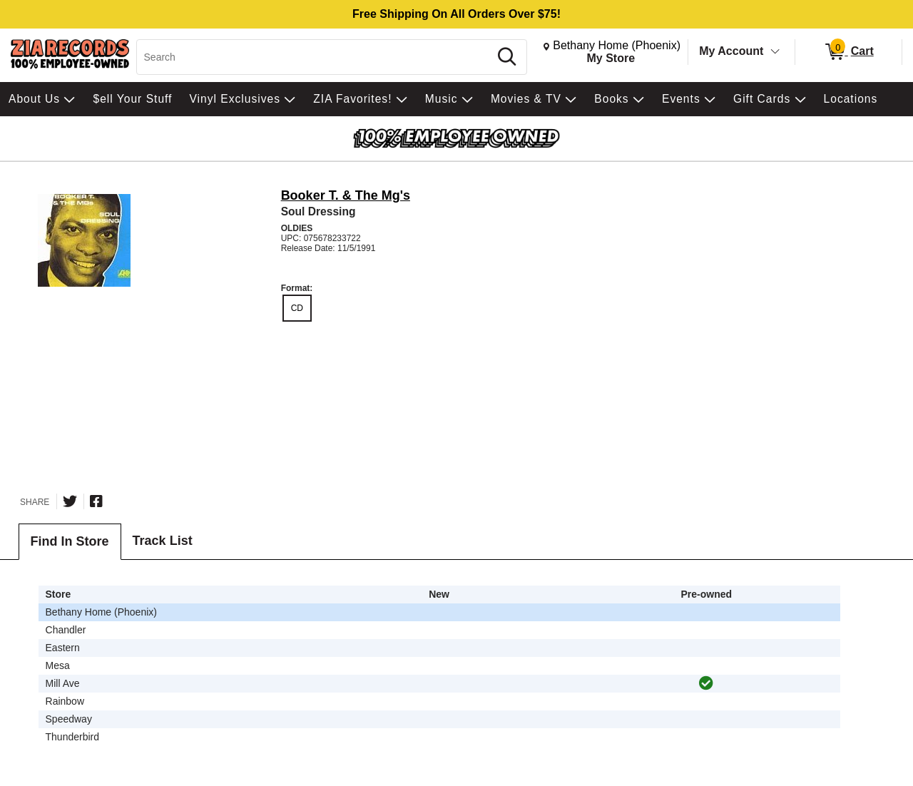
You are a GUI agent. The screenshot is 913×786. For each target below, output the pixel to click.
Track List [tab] (163, 541)
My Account (731, 51)
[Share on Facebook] (96, 501)
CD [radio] (297, 308)
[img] (706, 683)
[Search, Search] (315, 57)
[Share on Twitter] (70, 501)
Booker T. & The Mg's (345, 195)
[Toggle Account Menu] (775, 52)
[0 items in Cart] (848, 52)
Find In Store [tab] (70, 541)
